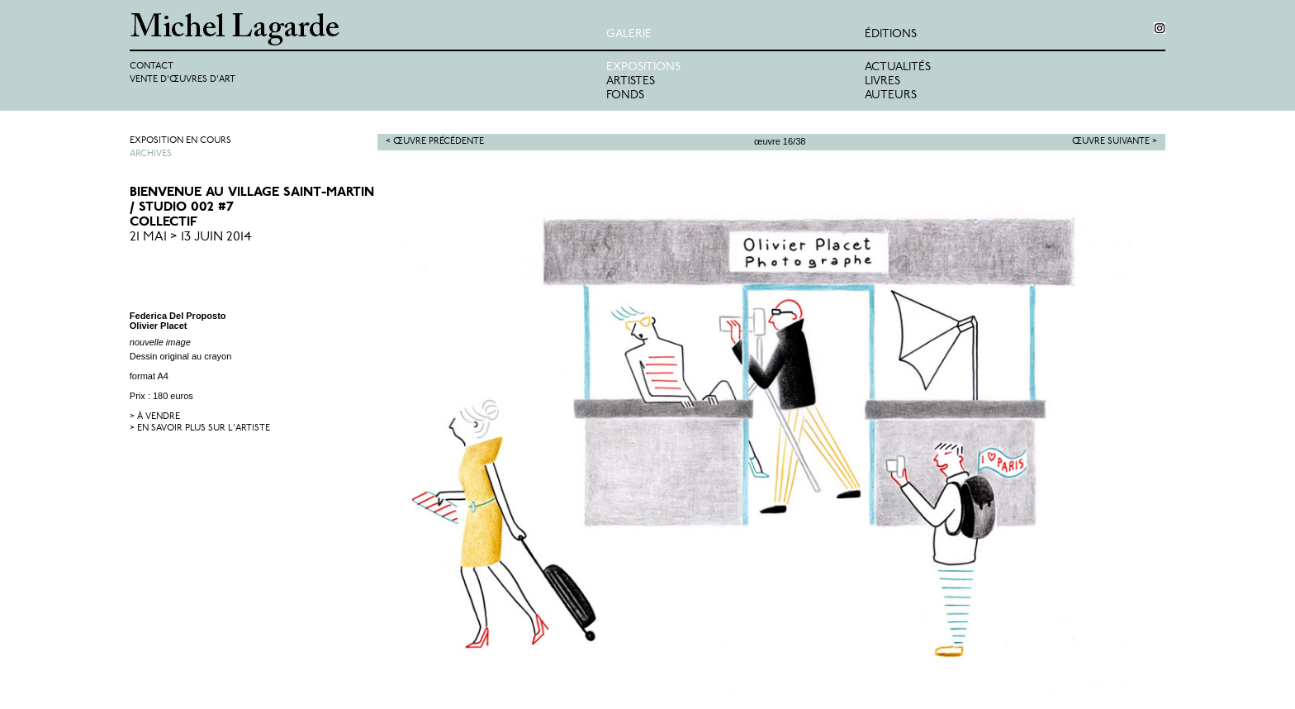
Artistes (630, 81)
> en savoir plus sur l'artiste (200, 428)
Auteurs (891, 95)
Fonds (625, 95)
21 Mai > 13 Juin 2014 (191, 237)
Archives (151, 154)
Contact (151, 66)
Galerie (629, 34)
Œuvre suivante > (1114, 141)
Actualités (898, 67)
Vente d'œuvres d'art (182, 79)
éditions (891, 34)
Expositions (643, 67)
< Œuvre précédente (435, 141)
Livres (882, 81)
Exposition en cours (180, 140)
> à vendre (155, 416)
